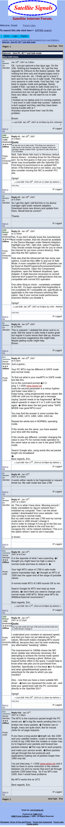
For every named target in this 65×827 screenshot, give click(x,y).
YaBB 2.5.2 (37, 814)
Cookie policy (32, 824)
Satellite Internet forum (11, 40)
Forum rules (29, 25)
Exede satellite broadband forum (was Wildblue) (39, 40)
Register (24, 36)
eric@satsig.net (36, 810)
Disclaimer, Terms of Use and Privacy (15, 822)
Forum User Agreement (42, 822)
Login (15, 36)
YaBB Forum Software (20, 816)
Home (6, 36)
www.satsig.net (34, 386)
